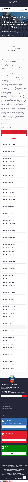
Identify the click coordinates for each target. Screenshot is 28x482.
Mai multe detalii (14, 426)
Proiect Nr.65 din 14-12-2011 (9, 154)
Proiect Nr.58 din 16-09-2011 (9, 178)
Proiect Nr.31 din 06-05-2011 (9, 268)
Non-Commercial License (9, 481)
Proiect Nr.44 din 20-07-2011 (9, 223)
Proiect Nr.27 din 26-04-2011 (9, 282)
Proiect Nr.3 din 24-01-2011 (8, 361)
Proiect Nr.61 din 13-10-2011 (8, 168)
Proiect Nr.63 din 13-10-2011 (9, 161)
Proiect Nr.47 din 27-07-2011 (9, 213)
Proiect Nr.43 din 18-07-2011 (9, 227)
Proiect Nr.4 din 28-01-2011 (8, 357)
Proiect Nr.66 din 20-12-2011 (9, 151)
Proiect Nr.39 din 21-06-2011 (9, 240)
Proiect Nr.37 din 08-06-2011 (9, 247)
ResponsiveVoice (8, 480)
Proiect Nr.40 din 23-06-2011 (9, 237)
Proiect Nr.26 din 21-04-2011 (9, 285)
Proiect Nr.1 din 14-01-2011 (8, 368)
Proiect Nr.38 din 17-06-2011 (9, 244)
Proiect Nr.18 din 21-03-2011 (9, 313)
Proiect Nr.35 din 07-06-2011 (9, 254)
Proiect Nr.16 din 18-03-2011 (9, 320)
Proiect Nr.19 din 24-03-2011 (9, 309)
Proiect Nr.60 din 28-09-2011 (9, 172)
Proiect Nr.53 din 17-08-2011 (9, 196)
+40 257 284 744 (5, 389)
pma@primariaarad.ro (8, 391)
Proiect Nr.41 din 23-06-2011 (9, 234)
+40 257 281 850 (13, 1)
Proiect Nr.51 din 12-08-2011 (9, 203)
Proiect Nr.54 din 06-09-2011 (9, 192)
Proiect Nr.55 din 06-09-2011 (9, 189)
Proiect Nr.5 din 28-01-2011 (8, 354)
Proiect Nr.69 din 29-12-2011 (9, 141)
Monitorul (9, 31)
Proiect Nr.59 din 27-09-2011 (9, 175)
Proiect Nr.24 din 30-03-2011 (9, 292)
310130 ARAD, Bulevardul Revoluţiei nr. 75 (12, 387)
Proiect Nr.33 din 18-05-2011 (9, 261)
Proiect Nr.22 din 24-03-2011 (9, 299)
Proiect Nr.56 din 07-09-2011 (9, 185)
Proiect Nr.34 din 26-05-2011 (9, 258)
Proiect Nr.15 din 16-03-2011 (9, 323)
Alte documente (15, 31)
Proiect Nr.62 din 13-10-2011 (9, 165)
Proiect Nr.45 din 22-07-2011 (9, 220)
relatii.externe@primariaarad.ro (10, 392)
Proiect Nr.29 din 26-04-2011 (9, 275)
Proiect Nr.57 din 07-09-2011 (9, 182)
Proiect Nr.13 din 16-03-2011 (9, 330)
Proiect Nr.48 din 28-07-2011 (9, 209)
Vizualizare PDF (4, 127)
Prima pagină (3, 31)
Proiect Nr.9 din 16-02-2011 (8, 344)
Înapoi (9, 127)
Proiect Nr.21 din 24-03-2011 (9, 302)
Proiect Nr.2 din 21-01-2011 (8, 364)
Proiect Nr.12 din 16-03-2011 (9, 333)
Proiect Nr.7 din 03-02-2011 (8, 347)
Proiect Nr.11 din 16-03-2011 (8, 337)
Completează (14, 453)
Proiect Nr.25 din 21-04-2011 (9, 289)
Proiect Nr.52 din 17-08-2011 (9, 199)
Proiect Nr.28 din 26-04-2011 (9, 278)
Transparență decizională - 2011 (7, 35)
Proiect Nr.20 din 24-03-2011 (9, 306)
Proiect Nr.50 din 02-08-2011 (9, 206)
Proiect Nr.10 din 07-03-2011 (9, 340)
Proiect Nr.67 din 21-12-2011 (9, 148)
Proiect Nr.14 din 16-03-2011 (9, 326)
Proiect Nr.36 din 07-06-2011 (9, 251)
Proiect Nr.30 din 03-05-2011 (9, 271)
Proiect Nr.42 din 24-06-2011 (9, 230)
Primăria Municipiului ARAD (19, 478)
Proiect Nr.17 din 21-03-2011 (9, 316)
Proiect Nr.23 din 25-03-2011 (9, 296)
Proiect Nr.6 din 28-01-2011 (8, 351)
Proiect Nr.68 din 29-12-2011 (9, 144)
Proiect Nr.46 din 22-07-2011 (9, 216)
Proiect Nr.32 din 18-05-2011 (9, 265)
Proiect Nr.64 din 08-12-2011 (9, 158)
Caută (24, 396)
